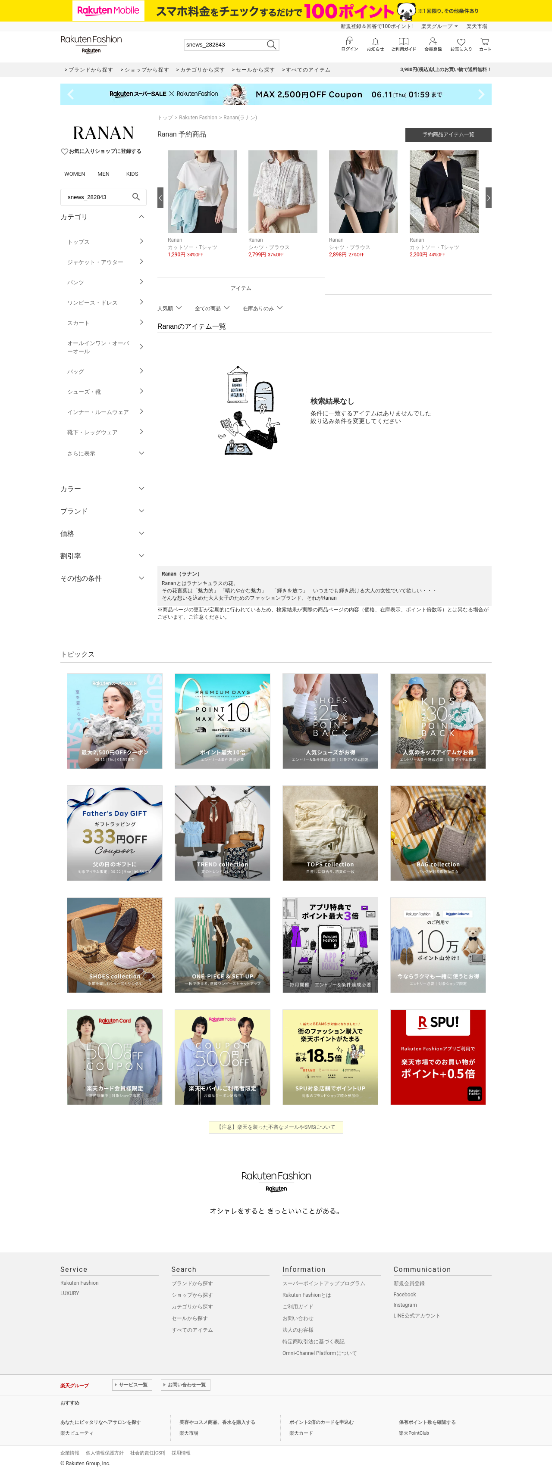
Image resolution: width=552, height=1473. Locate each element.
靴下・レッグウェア (105, 432)
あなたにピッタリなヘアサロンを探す (100, 1422)
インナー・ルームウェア (105, 412)
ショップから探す (192, 1295)
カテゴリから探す (192, 1307)
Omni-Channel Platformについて (319, 1353)
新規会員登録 (409, 1283)
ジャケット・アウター (105, 262)
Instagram (405, 1305)
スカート (105, 323)
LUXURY (69, 1293)
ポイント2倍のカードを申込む (321, 1422)
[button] (203, 210)
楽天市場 (477, 26)
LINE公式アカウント (417, 1316)
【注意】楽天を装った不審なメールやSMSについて (276, 1127)
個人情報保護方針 (105, 1453)
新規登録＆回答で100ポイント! (377, 26)
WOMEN (74, 174)
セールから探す (190, 1318)
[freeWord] (103, 197)
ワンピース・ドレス (105, 303)
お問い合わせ (298, 1318)
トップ (165, 118)
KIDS (132, 174)
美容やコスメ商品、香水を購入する (217, 1422)
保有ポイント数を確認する (427, 1422)
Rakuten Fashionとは (306, 1295)
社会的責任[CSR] (147, 1453)
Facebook (405, 1295)
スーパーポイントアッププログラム (323, 1283)
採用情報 (181, 1453)
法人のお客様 (298, 1330)
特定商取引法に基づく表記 (313, 1342)
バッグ (105, 371)
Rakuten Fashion (198, 118)
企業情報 (69, 1453)
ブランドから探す (192, 1283)
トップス (105, 242)
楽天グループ (436, 26)
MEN (103, 174)
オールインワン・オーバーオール (105, 347)
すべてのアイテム (192, 1330)
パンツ (105, 282)
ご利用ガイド (298, 1307)
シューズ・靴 (105, 392)
